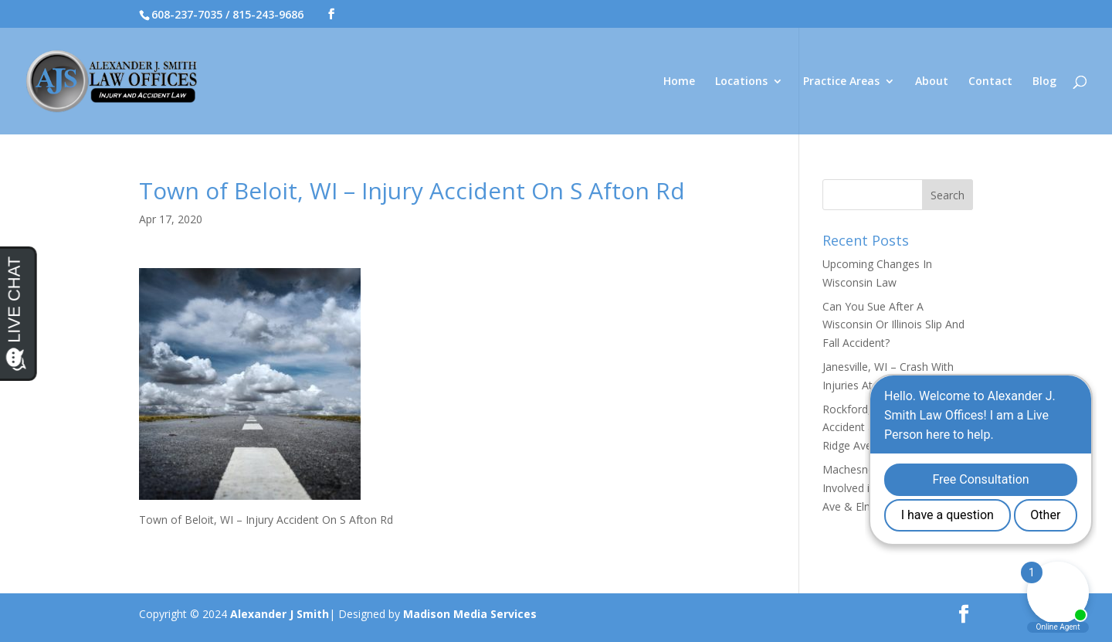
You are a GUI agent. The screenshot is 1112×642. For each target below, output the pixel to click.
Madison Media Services (470, 613)
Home (679, 82)
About (931, 82)
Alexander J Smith (279, 613)
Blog (1044, 82)
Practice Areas (841, 82)
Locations (741, 82)
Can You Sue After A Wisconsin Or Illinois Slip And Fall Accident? (893, 325)
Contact (990, 82)
